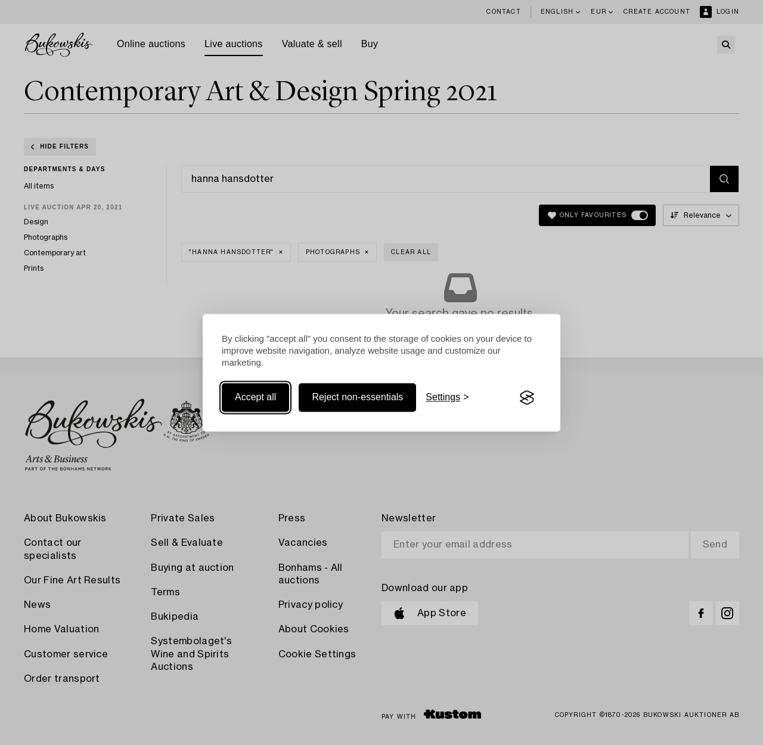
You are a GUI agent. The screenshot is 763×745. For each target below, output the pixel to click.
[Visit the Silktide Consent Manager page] (527, 398)
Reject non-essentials (357, 397)
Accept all (255, 397)
